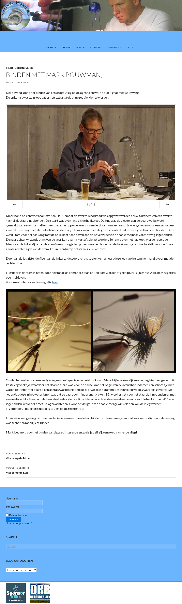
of (90, 204)
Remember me (18, 515)
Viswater (113, 47)
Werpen (95, 47)
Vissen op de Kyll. (91, 469)
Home (50, 47)
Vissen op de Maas (91, 455)
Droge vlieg (24, 67)
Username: (12, 498)
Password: (12, 506)
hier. (55, 282)
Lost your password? (20, 523)
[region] (91, 21)
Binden (80, 47)
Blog (130, 47)
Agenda (66, 47)
